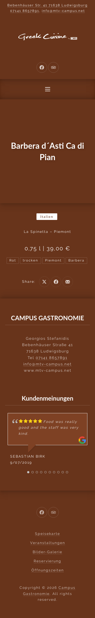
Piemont (53, 260)
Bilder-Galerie (47, 552)
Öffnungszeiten (47, 570)
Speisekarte (47, 534)
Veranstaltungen (47, 543)
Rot (12, 260)
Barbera (76, 260)
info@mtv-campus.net (63, 11)
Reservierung (47, 561)
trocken (30, 260)
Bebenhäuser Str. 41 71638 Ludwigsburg (47, 5)
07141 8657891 (24, 11)
